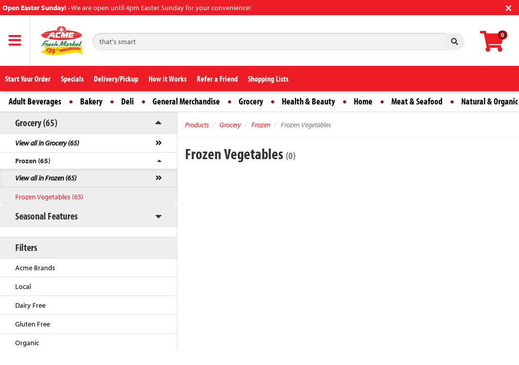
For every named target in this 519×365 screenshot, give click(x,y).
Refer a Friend (217, 79)
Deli (127, 101)
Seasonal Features (46, 215)
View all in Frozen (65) (46, 177)
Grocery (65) (36, 122)
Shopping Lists (268, 79)
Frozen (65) (32, 160)
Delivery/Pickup (116, 79)
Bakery (91, 101)
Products (197, 124)
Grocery (251, 101)
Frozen (260, 124)
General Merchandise (186, 101)
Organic (27, 342)
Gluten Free (32, 323)
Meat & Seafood (416, 101)
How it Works (168, 79)
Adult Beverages (35, 101)
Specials (72, 79)
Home (363, 101)
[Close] (508, 7)
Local (23, 286)
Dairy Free (30, 305)
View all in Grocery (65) (47, 143)
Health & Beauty (308, 101)
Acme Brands (35, 267)
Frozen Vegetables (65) (49, 196)
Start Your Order (28, 79)
